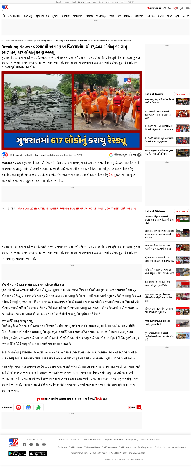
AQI (169, 8)
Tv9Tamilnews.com (78, 453)
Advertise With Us (92, 439)
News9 (66, 2)
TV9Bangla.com (145, 447)
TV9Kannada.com (127, 447)
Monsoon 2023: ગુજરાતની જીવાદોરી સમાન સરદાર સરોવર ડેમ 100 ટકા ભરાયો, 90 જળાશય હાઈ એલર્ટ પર (76, 208)
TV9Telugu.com (109, 447)
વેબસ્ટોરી (139, 16)
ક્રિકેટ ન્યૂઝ (28, 16)
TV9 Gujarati (16, 155)
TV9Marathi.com (92, 447)
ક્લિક (99, 398)
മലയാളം (115, 2)
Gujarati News (7, 40)
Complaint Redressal (113, 439)
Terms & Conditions (150, 439)
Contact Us (63, 439)
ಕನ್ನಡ (74, 2)
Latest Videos (155, 211)
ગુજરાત (56, 16)
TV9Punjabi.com (162, 447)
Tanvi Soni (40, 155)
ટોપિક (169, 16)
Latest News (154, 93)
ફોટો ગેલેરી (78, 16)
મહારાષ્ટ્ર (185, 16)
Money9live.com (137, 453)
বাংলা (94, 2)
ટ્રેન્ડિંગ (161, 16)
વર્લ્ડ (119, 16)
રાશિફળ (89, 16)
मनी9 (123, 2)
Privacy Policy (131, 439)
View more (181, 94)
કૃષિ (177, 16)
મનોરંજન (151, 16)
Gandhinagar (30, 40)
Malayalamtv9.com (98, 453)
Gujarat (19, 40)
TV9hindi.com (75, 447)
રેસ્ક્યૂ (112, 174)
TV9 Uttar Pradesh (118, 453)
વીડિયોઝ (66, 16)
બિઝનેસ (128, 16)
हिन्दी (58, 2)
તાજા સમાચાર (14, 16)
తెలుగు (81, 2)
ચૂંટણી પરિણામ (43, 16)
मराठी (88, 2)
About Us (76, 439)
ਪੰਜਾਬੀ (101, 2)
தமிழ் (108, 2)
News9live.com (179, 447)
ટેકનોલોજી (100, 16)
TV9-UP (131, 2)
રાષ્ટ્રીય (111, 16)
